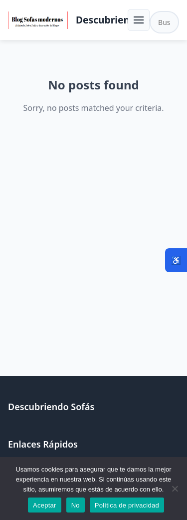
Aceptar (44, 505)
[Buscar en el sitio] (164, 22)
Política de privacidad (127, 505)
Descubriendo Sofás (123, 19)
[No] (175, 489)
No (75, 505)
